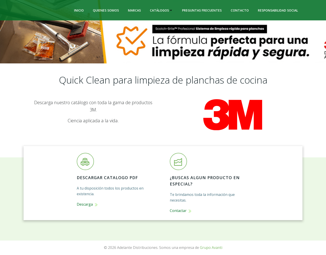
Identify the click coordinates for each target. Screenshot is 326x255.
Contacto (240, 10)
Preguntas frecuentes (202, 10)
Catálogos (161, 10)
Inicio (79, 10)
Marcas (134, 10)
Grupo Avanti (211, 247)
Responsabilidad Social (278, 10)
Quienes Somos (106, 10)
